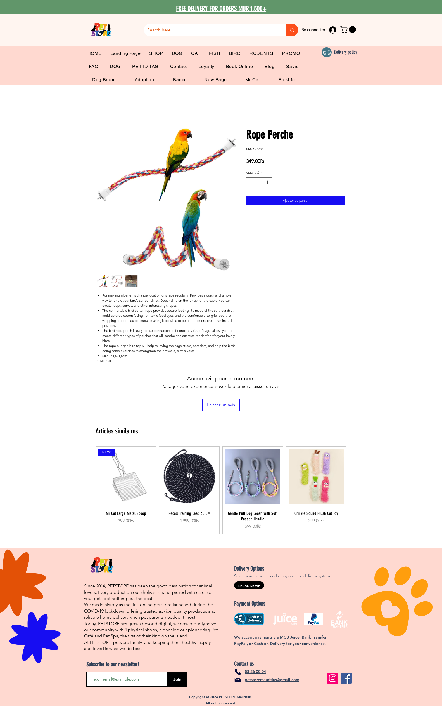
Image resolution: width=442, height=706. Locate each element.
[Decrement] (250, 182)
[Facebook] (346, 678)
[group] (221, 490)
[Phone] (237, 671)
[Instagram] (332, 678)
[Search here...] (210, 30)
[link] (349, 29)
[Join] (177, 679)
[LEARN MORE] (249, 585)
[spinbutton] (259, 182)
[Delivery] (327, 52)
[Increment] (268, 182)
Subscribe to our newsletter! (112, 664)
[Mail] (237, 680)
